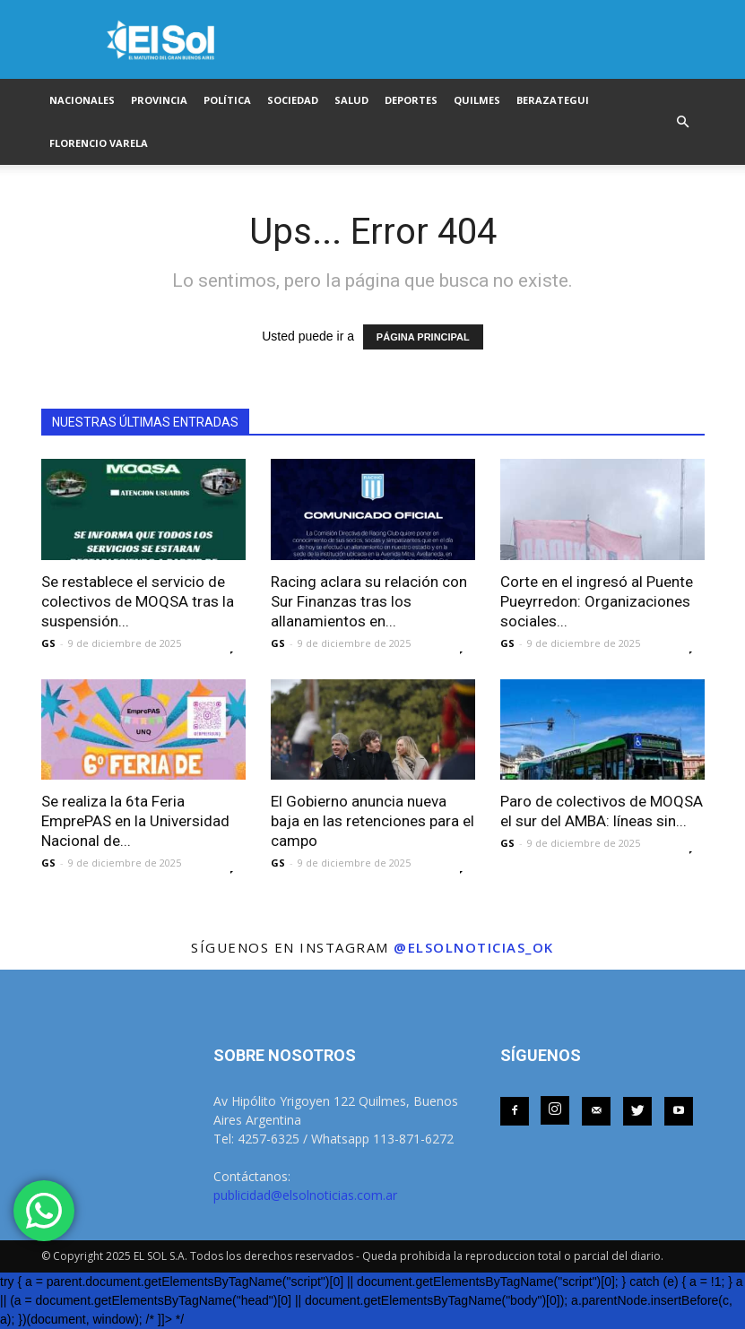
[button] (683, 121)
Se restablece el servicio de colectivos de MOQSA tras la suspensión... (137, 601)
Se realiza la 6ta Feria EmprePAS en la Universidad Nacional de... (135, 821)
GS (48, 643)
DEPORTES (411, 100)
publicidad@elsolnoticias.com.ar (305, 1195)
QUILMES (477, 100)
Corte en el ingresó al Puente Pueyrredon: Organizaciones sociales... (596, 601)
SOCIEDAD (292, 100)
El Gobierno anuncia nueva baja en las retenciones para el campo (372, 821)
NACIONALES (82, 100)
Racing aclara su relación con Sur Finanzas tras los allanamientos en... (369, 601)
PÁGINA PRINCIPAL (423, 337)
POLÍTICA (227, 100)
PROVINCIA (159, 100)
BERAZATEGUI (552, 100)
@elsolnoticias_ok (474, 947)
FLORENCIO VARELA (98, 143)
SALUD (351, 100)
